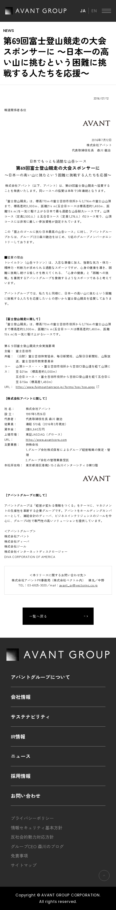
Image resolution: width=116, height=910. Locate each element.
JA (83, 11)
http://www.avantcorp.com (46, 439)
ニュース (21, 756)
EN (94, 11)
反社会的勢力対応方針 (32, 837)
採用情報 (21, 775)
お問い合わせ (25, 795)
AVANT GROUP (36, 10)
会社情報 (21, 696)
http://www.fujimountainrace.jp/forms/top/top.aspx (55, 387)
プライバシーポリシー (32, 818)
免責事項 (19, 855)
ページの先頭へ (104, 875)
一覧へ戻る (38, 616)
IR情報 (18, 736)
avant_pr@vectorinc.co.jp (78, 585)
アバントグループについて (40, 677)
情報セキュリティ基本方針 (36, 827)
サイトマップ (24, 865)
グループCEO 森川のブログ (37, 846)
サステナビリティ (30, 716)
